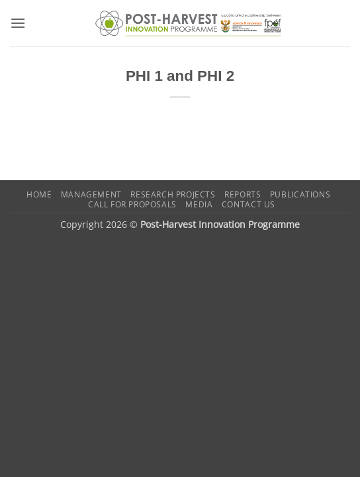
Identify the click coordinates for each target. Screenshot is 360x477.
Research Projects (172, 194)
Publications (300, 194)
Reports (242, 194)
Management (91, 194)
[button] (18, 23)
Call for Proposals (132, 204)
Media (198, 204)
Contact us (248, 204)
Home (39, 194)
